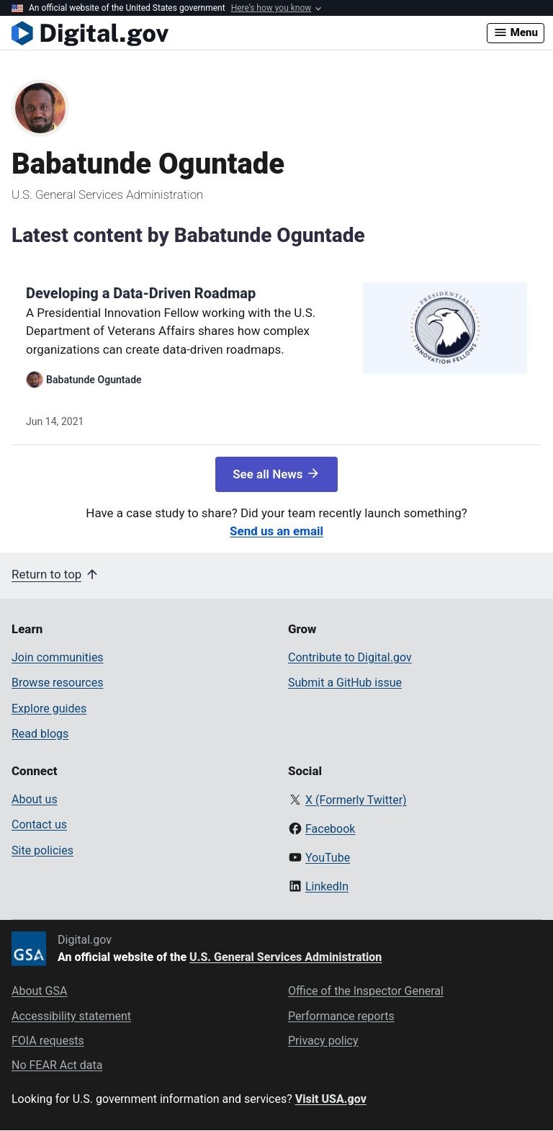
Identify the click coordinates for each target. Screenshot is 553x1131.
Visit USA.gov (331, 1099)
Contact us (39, 824)
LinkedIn (327, 886)
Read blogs (40, 734)
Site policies (42, 850)
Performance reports (341, 1016)
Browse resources (57, 682)
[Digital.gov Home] (249, 33)
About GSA (39, 991)
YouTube (327, 857)
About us (35, 799)
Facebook (330, 829)
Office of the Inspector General (366, 991)
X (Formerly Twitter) (356, 800)
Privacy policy (323, 1040)
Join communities (58, 657)
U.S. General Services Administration (285, 957)
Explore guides (49, 708)
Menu (515, 32)
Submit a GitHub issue (345, 682)
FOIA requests (48, 1040)
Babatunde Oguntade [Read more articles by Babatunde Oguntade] (94, 379)
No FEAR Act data (57, 1065)
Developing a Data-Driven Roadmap (141, 293)
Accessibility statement (71, 1016)
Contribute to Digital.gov (350, 657)
